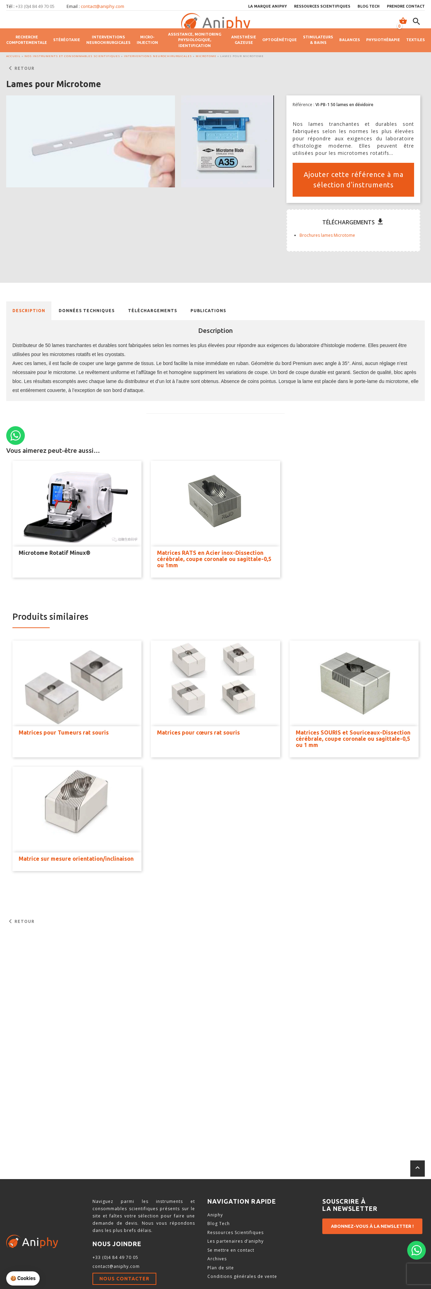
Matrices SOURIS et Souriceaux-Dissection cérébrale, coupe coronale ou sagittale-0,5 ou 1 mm (353, 738)
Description (28, 310)
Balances (349, 40)
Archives (217, 1259)
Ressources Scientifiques (235, 1232)
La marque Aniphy (267, 6)
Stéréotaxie (66, 40)
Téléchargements (152, 310)
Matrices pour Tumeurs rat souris (64, 732)
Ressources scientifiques (322, 6)
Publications (208, 310)
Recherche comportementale (26, 40)
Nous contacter (124, 1278)
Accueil (13, 56)
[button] (90, 141)
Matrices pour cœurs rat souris (198, 732)
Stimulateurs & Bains (318, 40)
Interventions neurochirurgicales (108, 40)
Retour (20, 68)
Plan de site (220, 1268)
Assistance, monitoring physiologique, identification (194, 40)
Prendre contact (406, 6)
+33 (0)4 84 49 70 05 (115, 1257)
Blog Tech (368, 6)
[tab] (28, 310)
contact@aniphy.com (102, 6)
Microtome (206, 56)
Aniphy (215, 1215)
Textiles (415, 40)
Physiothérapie (383, 40)
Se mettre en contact (230, 1250)
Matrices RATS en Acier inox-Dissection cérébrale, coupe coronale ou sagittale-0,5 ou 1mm (214, 559)
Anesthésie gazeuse (243, 40)
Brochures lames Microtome (327, 235)
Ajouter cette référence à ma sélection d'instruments (353, 179)
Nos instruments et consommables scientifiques (72, 56)
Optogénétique (279, 40)
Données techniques (87, 310)
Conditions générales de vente (242, 1276)
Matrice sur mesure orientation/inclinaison (76, 859)
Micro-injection (147, 40)
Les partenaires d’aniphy (235, 1241)
